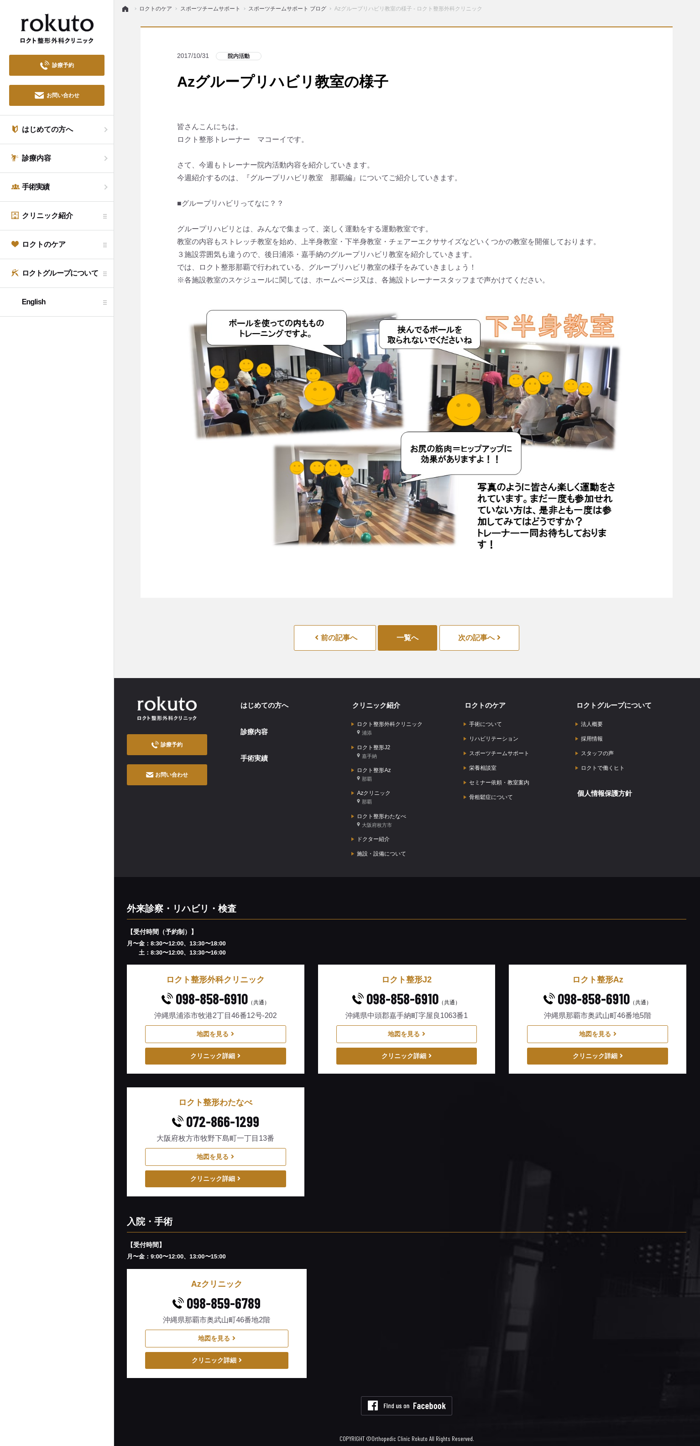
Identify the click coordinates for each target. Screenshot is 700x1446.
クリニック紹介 (376, 704)
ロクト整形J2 (370, 748)
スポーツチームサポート (496, 750)
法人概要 (589, 722)
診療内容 (253, 728)
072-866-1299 (215, 1113)
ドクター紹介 (370, 832)
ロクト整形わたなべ (378, 814)
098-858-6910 (216, 990)
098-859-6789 (216, 1294)
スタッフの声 (594, 750)
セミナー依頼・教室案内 (496, 779)
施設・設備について (378, 846)
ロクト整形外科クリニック (387, 726)
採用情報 (589, 736)
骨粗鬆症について (488, 793)
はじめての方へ (264, 704)
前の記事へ (336, 638)
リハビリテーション (491, 736)
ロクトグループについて (615, 704)
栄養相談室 (480, 765)
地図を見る (215, 1025)
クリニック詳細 (215, 1047)
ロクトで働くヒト (600, 765)
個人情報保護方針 (604, 788)
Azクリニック (371, 792)
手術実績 (253, 753)
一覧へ (407, 638)
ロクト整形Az (371, 770)
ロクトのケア (485, 704)
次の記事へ (479, 638)
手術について (483, 722)
